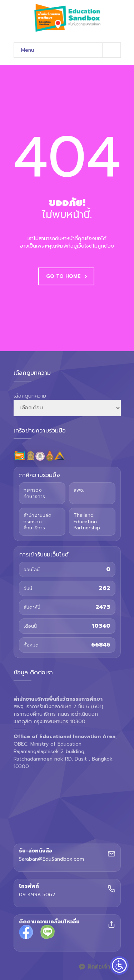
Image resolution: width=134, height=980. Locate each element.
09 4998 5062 (37, 895)
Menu (70, 50)
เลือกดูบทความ (30, 396)
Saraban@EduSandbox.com (51, 859)
